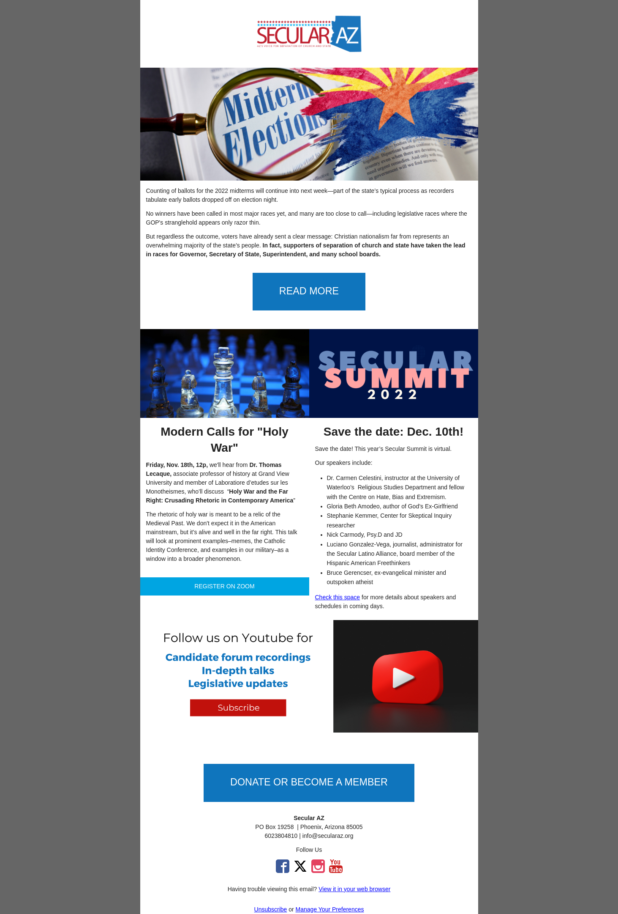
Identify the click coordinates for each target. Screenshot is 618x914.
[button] (309, 291)
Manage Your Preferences (330, 909)
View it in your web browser (354, 889)
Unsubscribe (270, 909)
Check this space (337, 597)
